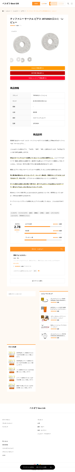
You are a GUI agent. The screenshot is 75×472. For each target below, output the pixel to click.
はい (35, 270)
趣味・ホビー (41, 426)
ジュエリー (14, 31)
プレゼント (40, 419)
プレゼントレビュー (7, 423)
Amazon (33, 68)
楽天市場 (33, 73)
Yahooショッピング (34, 78)
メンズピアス (14, 212)
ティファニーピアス (23, 212)
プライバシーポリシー (7, 451)
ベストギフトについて (7, 448)
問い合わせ (5, 441)
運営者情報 (5, 444)
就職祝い (36, 212)
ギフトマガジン (6, 419)
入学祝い (42, 212)
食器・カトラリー (42, 430)
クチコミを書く (42, 467)
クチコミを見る (28, 467)
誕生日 (30, 212)
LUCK (3, 455)
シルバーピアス (14, 215)
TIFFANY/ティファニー (25, 215)
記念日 (47, 212)
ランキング (5, 426)
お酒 (39, 423)
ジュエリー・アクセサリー (44, 433)
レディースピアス (55, 212)
